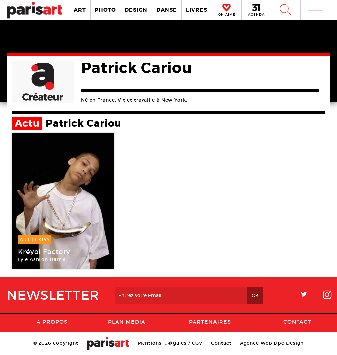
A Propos (52, 321)
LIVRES (196, 9)
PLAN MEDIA (126, 321)
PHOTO (105, 9)
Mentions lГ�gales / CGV (170, 343)
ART (80, 9)
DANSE (166, 9)
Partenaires (210, 321)
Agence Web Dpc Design (272, 343)
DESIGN (136, 9)
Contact (297, 321)
